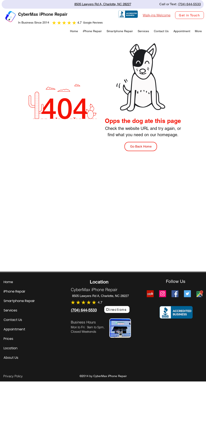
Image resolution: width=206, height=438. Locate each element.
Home (8, 282)
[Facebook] (175, 293)
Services (10, 310)
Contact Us (13, 319)
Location (10, 348)
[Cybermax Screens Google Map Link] (199, 293)
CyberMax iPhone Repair (94, 289)
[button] (143, 31)
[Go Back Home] (140, 146)
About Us (11, 357)
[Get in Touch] (189, 15)
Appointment (14, 329)
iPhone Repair (14, 291)
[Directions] (116, 309)
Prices (8, 338)
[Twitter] (187, 293)
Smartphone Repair (19, 300)
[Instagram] (162, 293)
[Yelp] (150, 293)
